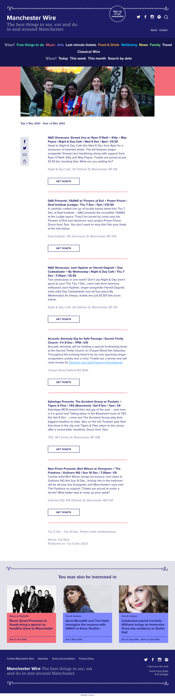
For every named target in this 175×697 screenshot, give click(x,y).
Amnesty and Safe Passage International (95, 362)
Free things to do (30, 45)
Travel (167, 45)
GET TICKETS (63, 181)
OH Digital (164, 674)
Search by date (120, 58)
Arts (60, 45)
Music (50, 45)
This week (78, 58)
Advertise (43, 658)
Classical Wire (88, 52)
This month (97, 58)
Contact (163, 29)
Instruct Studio (162, 671)
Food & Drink (108, 45)
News (143, 45)
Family (155, 45)
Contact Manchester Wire (20, 658)
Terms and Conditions (63, 658)
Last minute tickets (81, 45)
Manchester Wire (31, 18)
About (154, 29)
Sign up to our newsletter (118, 14)
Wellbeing (129, 45)
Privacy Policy (86, 658)
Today (63, 58)
